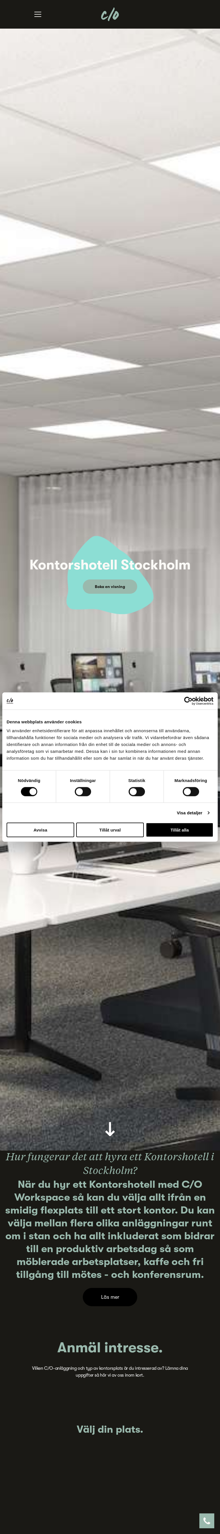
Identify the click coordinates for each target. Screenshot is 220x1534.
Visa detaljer (189, 812)
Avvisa (40, 830)
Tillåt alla (179, 830)
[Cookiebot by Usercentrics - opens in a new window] (188, 700)
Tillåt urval (110, 830)
